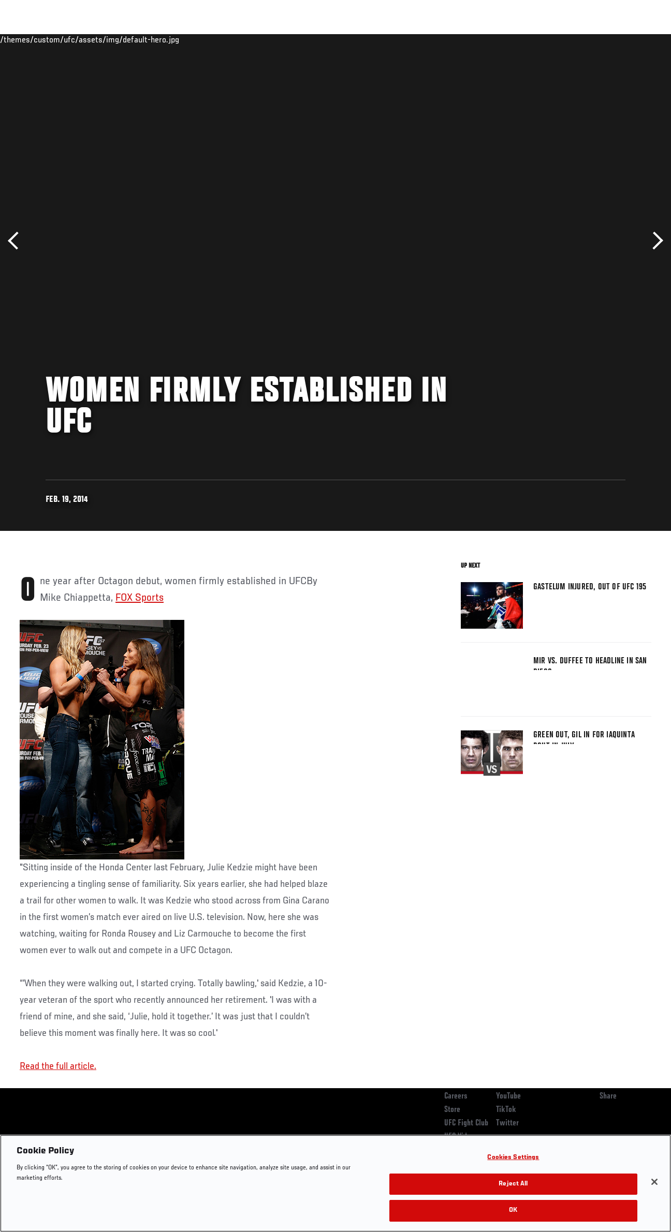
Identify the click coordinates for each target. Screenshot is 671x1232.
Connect (471, 39)
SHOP (609, 39)
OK (513, 1210)
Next (654, 241)
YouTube (508, 1096)
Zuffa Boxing (563, 39)
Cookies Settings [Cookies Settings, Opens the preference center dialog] (513, 1157)
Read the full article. (58, 1066)
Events (28, 39)
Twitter (507, 1123)
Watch (513, 39)
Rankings (72, 39)
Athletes (118, 39)
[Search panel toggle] (637, 39)
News (158, 39)
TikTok (506, 1110)
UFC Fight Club (466, 1123)
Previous (17, 241)
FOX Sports (139, 598)
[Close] (654, 1181)
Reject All (513, 1184)
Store (452, 1110)
